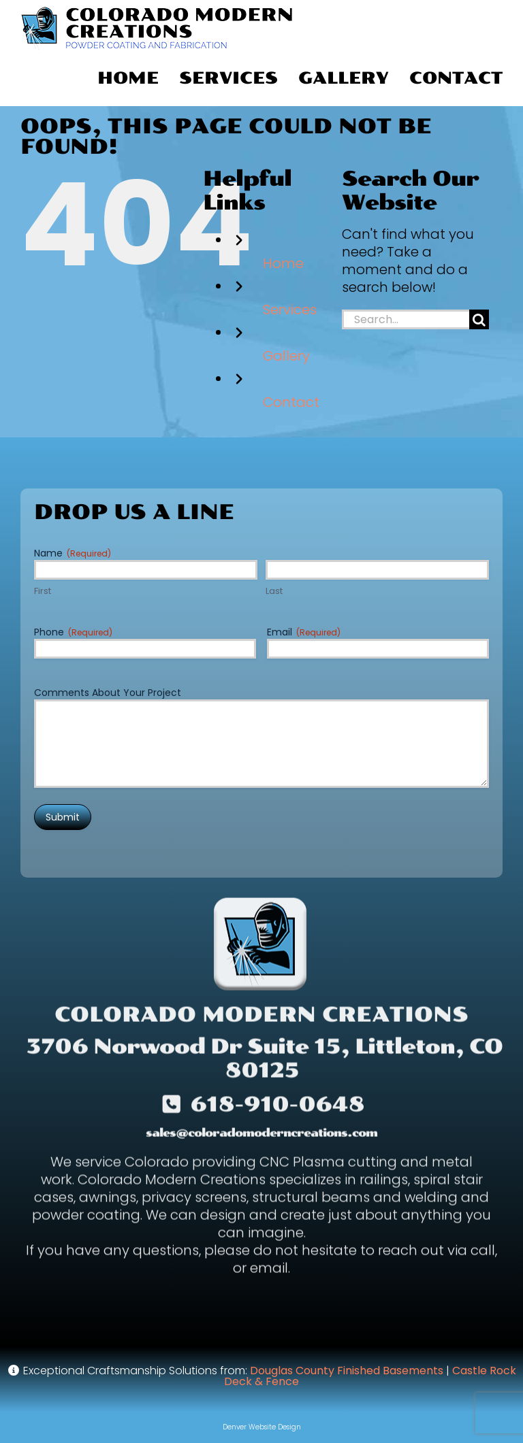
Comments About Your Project (107, 692)
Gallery (286, 355)
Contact (291, 402)
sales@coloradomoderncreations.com (261, 1135)
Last (274, 591)
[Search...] (405, 319)
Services (290, 309)
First (42, 591)
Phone (73, 632)
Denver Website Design (262, 1427)
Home (283, 263)
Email (303, 632)
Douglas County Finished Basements (346, 1370)
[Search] (479, 319)
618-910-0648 (277, 1107)
